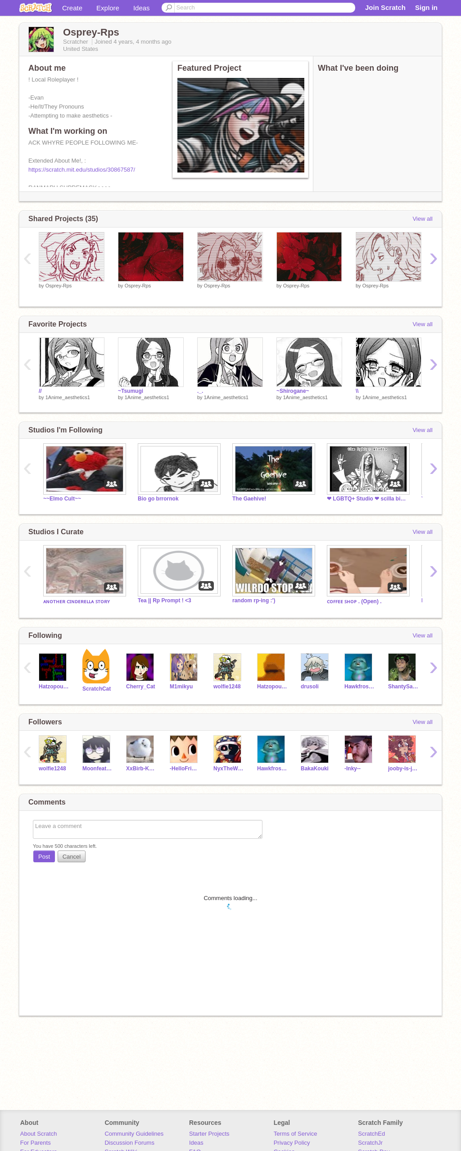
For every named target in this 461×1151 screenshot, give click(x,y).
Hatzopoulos (54, 686)
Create (72, 8)
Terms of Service (295, 1133)
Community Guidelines (133, 1133)
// (40, 391)
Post (44, 856)
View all (422, 218)
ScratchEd (371, 1133)
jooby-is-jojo (403, 768)
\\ (357, 391)
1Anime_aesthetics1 (67, 397)
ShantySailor (403, 686)
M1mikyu (181, 686)
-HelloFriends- (185, 768)
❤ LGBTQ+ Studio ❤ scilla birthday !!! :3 (367, 499)
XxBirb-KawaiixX (141, 768)
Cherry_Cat (140, 686)
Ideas (141, 8)
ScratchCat (96, 689)
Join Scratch (385, 7)
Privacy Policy (292, 1142)
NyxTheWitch (228, 768)
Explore (107, 8)
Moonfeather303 (97, 768)
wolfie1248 (227, 686)
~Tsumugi (130, 391)
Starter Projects (209, 1133)
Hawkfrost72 (359, 686)
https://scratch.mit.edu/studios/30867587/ (81, 169)
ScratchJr (370, 1142)
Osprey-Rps (58, 285)
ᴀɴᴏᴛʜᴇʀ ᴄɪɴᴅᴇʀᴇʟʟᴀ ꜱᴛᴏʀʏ (76, 601)
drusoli (310, 686)
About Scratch (38, 1133)
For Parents (35, 1142)
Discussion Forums (129, 1142)
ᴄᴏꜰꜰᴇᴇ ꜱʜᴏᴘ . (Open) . (354, 601)
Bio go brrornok (158, 499)
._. (200, 391)
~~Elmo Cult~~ (62, 499)
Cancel (72, 856)
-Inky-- (352, 768)
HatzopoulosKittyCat (272, 686)
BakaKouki (315, 768)
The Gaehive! (249, 499)
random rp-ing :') (253, 600)
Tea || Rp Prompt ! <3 (164, 600)
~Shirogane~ (292, 391)
